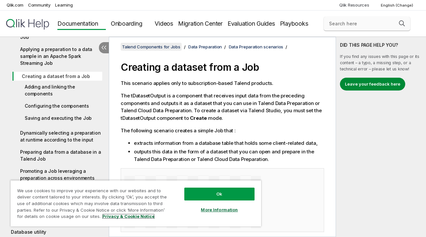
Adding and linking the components (50, 90)
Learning (64, 5)
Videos (164, 23)
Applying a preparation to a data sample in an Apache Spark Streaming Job (56, 56)
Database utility (28, 232)
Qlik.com (15, 5)
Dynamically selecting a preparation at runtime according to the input (60, 136)
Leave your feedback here (372, 84)
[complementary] (381, 137)
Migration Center (200, 23)
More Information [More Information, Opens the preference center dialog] (219, 209)
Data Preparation (205, 46)
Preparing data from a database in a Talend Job (60, 155)
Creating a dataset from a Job (56, 76)
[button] (402, 23)
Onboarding (126, 23)
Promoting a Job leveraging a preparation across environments (57, 174)
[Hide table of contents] (104, 47)
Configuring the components (57, 106)
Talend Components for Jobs (151, 46)
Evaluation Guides (251, 23)
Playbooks (294, 23)
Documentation (77, 23)
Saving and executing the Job (58, 118)
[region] (136, 203)
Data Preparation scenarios (256, 46)
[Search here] (367, 24)
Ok (219, 194)
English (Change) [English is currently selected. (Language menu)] (397, 5)
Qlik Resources (354, 5)
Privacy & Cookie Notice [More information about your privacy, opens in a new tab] (128, 216)
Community (39, 5)
